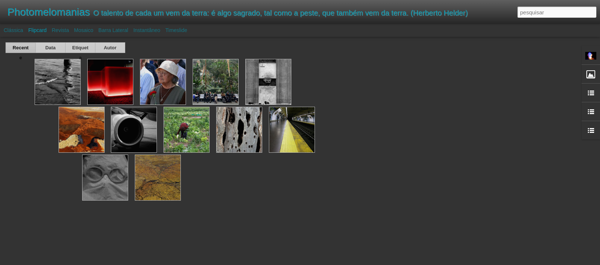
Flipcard (37, 30)
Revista (60, 30)
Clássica (13, 30)
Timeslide (176, 30)
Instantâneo (146, 30)
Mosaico (83, 30)
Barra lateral (113, 30)
